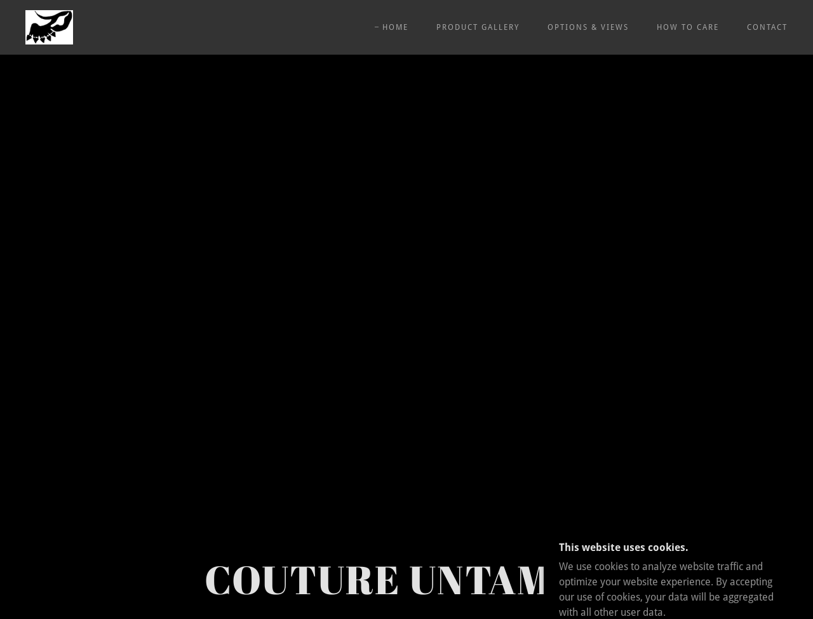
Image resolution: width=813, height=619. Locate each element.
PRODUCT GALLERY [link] (478, 27)
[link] (49, 26)
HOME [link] (395, 27)
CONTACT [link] (767, 27)
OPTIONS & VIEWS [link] (588, 27)
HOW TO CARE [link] (688, 27)
